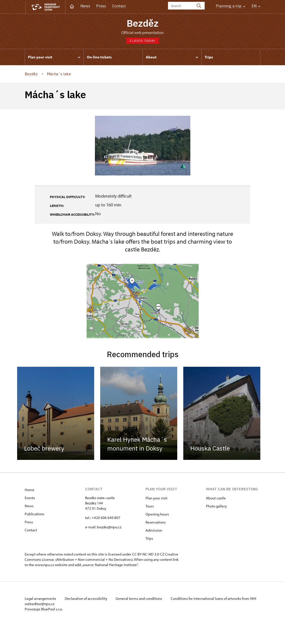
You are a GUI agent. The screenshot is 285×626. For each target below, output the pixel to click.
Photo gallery (216, 506)
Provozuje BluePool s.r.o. (44, 609)
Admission (154, 530)
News (85, 6)
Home (29, 490)
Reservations (156, 522)
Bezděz (142, 23)
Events (30, 498)
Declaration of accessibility (86, 598)
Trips (149, 538)
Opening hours (157, 514)
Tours (150, 506)
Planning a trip (230, 6)
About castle (216, 498)
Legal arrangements (41, 598)
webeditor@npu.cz (54, 604)
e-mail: (90, 527)
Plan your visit (156, 498)
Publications (34, 514)
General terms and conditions (140, 598)
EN (256, 6)
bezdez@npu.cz (109, 527)
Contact (119, 6)
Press (101, 6)
